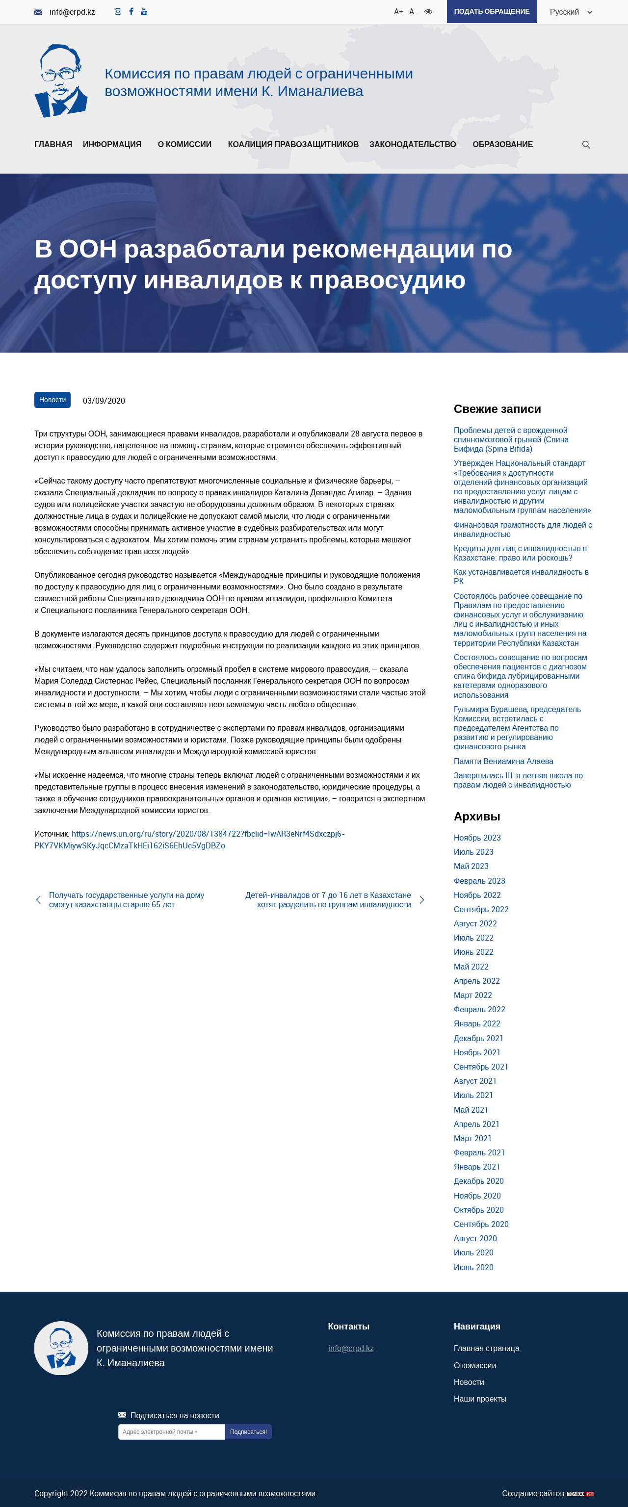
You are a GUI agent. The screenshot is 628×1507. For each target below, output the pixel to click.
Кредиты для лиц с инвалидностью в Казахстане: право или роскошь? (520, 551)
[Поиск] (586, 145)
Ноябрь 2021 (477, 1051)
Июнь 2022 (474, 950)
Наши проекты (480, 1397)
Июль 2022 (474, 936)
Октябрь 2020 (479, 1208)
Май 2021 (471, 1108)
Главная (53, 143)
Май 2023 (471, 865)
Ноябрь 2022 (477, 893)
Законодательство (415, 143)
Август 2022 (475, 922)
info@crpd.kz (64, 11)
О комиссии (188, 143)
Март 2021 (473, 1136)
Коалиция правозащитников (293, 143)
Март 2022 (473, 993)
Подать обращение (488, 11)
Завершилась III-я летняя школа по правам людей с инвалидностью (518, 778)
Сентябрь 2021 (481, 1065)
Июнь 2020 (474, 1265)
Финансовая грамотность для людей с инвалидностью (523, 528)
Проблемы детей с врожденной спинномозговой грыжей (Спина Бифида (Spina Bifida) (511, 438)
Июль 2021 (474, 1094)
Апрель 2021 (477, 1122)
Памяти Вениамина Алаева (503, 759)
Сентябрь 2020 (481, 1222)
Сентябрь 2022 (481, 907)
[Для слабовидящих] (424, 10)
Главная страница (487, 1347)
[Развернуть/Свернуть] (144, 145)
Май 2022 (471, 965)
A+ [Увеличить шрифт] (394, 10)
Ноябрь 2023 (477, 836)
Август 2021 (475, 1079)
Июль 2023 (474, 850)
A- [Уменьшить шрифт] (409, 10)
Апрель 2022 (477, 979)
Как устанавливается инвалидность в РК (521, 575)
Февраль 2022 (479, 1008)
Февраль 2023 (479, 879)
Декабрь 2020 (479, 1180)
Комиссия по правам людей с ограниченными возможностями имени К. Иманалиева (259, 81)
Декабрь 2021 (479, 1036)
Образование (505, 143)
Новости (52, 398)
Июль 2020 (474, 1251)
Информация (115, 143)
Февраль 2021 (479, 1151)
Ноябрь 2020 (477, 1194)
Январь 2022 (477, 1022)
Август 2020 (475, 1237)
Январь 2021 (477, 1165)
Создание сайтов (533, 1492)
